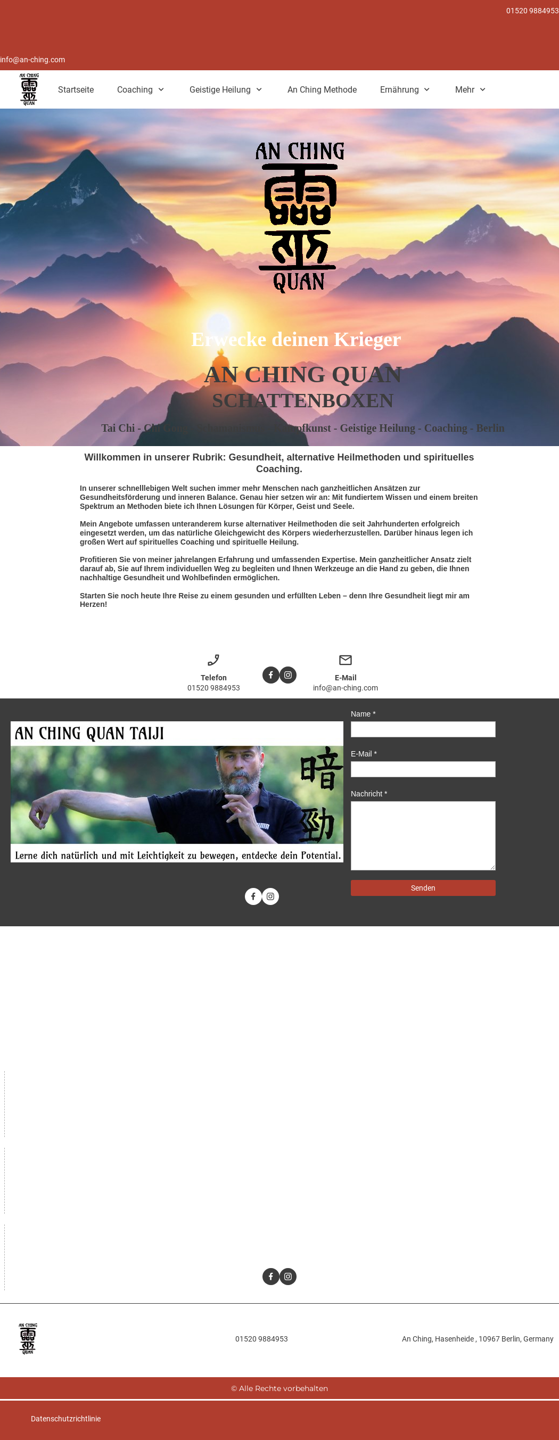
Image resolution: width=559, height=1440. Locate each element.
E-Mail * (364, 754)
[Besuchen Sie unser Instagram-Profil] (288, 675)
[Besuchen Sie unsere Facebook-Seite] (271, 675)
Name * (363, 714)
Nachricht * (369, 793)
